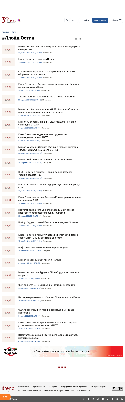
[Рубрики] (116, 20)
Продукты (53, 386)
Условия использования (29, 391)
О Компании (23, 386)
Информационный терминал (74, 386)
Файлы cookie (83, 391)
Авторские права (98, 386)
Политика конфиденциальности (59, 391)
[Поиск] (66, 20)
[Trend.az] (11, 20)
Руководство (39, 386)
